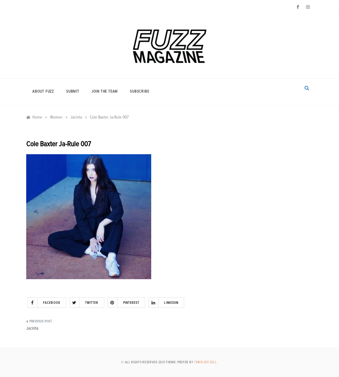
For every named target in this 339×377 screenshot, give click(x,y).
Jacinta (32, 328)
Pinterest (124, 303)
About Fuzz (43, 92)
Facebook (44, 303)
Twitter (84, 303)
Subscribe (139, 92)
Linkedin (163, 303)
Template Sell (205, 362)
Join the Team (104, 92)
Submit (72, 92)
